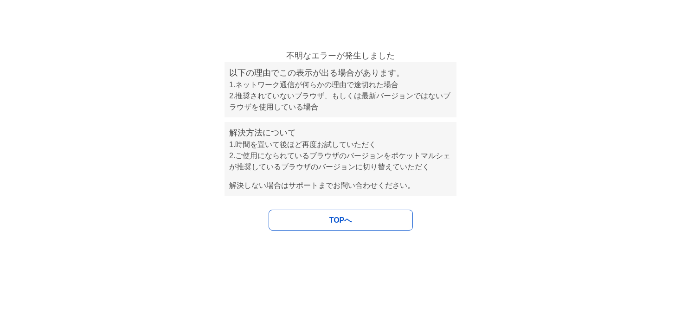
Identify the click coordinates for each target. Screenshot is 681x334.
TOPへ (340, 220)
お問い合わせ (355, 185)
